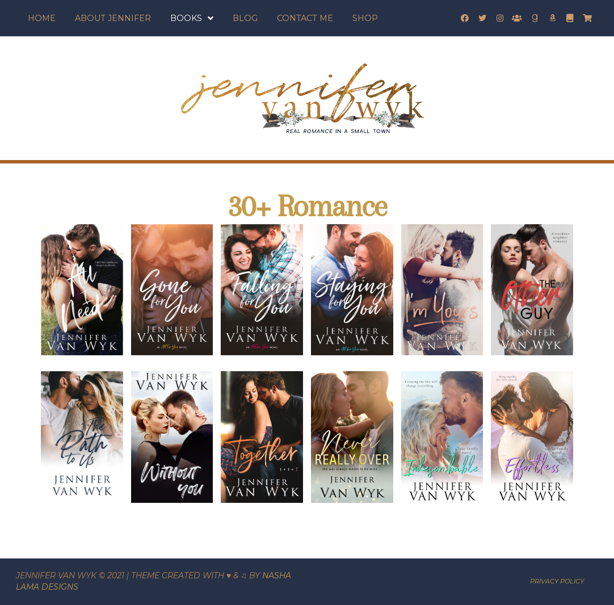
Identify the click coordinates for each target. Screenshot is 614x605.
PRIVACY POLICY (557, 581)
